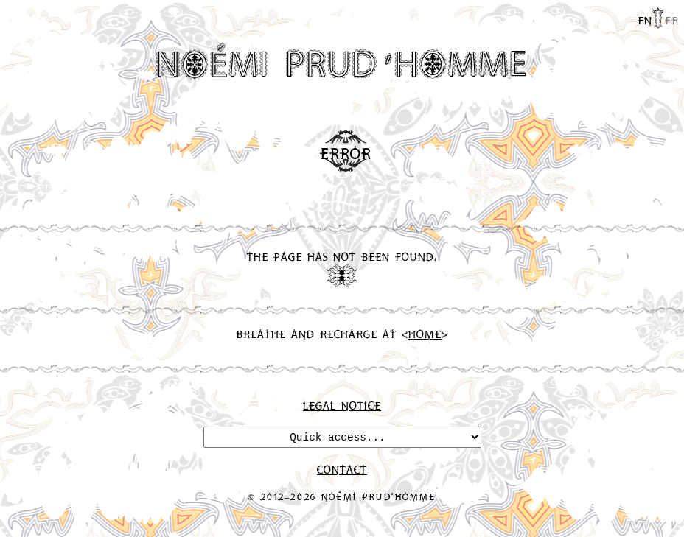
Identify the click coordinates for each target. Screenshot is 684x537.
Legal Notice (342, 405)
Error (345, 153)
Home (425, 333)
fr (672, 20)
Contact (342, 469)
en (645, 20)
